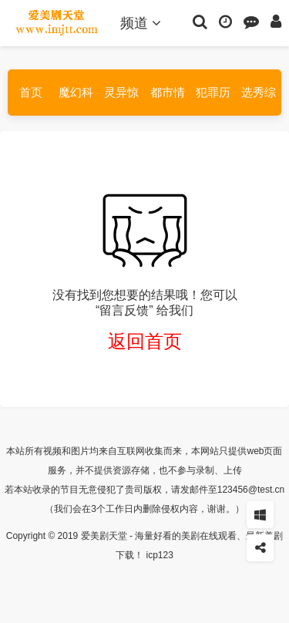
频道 (140, 23)
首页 (30, 92)
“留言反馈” (124, 310)
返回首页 (145, 341)
